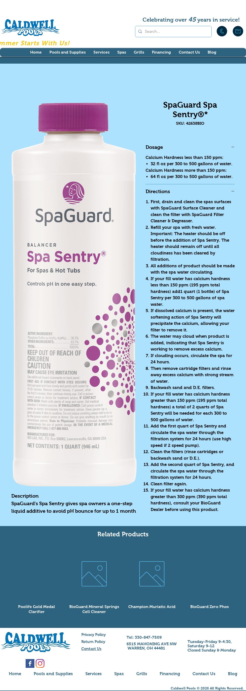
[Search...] (173, 31)
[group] (123, 581)
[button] (67, 52)
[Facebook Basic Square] (30, 663)
